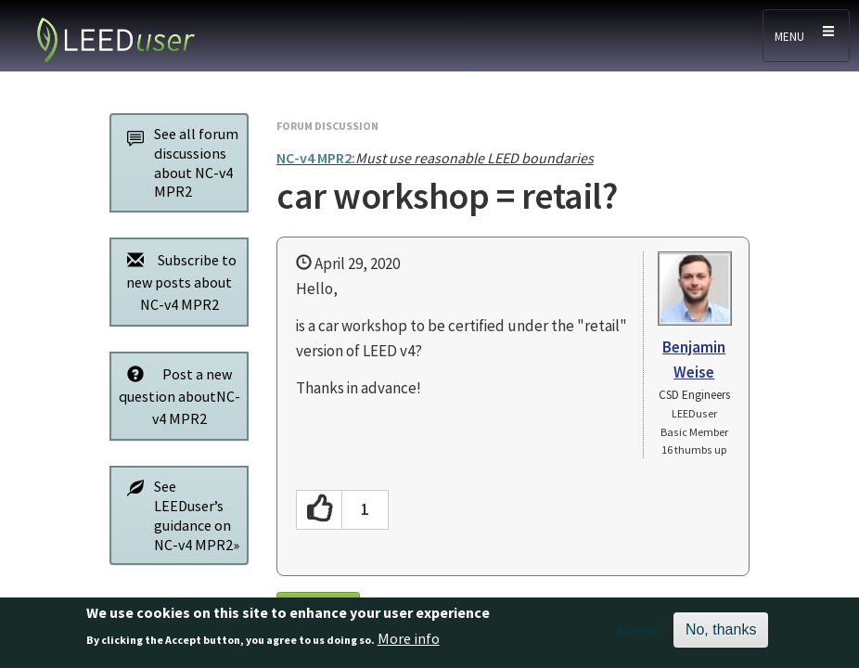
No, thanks (721, 635)
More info (409, 644)
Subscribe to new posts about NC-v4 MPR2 (177, 282)
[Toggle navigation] (806, 35)
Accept (637, 635)
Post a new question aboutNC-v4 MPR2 (178, 396)
